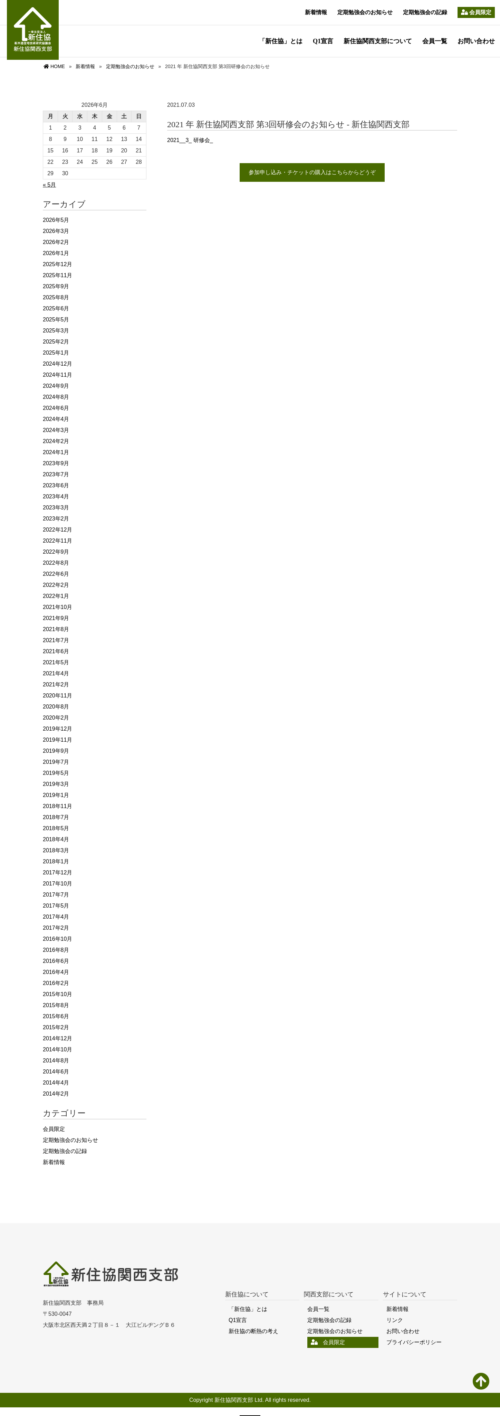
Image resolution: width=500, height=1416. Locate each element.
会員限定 (476, 12)
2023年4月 (56, 496)
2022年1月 (56, 596)
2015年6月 (56, 1016)
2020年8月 (56, 707)
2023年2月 (56, 519)
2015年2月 (56, 1027)
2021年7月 (56, 640)
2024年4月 (56, 419)
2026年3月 (56, 231)
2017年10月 (57, 884)
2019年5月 (56, 773)
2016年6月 (56, 961)
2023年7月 (56, 474)
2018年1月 (56, 861)
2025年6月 (56, 308)
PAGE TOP (481, 1382)
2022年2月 (56, 585)
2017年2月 (56, 928)
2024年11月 (57, 375)
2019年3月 (56, 784)
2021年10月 (57, 607)
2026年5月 (56, 220)
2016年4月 (56, 972)
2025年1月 (56, 353)
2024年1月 (56, 452)
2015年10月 (57, 994)
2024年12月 (57, 364)
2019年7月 (56, 762)
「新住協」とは (280, 41)
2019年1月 (56, 795)
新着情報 (316, 12)
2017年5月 (56, 906)
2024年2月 (56, 441)
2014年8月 (56, 1060)
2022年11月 (57, 541)
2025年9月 (56, 286)
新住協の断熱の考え (253, 1331)
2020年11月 (57, 695)
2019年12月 (57, 729)
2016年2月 (56, 983)
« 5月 (49, 185)
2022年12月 (57, 530)
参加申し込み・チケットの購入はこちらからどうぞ (312, 172)
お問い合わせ (476, 41)
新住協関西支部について (378, 41)
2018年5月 (56, 828)
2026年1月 (56, 253)
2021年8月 (56, 629)
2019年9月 (56, 751)
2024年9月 (56, 386)
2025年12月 (57, 264)
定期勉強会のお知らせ (365, 12)
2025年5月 (56, 319)
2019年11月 (57, 740)
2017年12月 (57, 872)
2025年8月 (56, 297)
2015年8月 (56, 1005)
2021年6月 (56, 651)
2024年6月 (56, 408)
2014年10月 (57, 1049)
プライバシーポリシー (414, 1342)
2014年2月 (56, 1094)
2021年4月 (56, 673)
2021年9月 (56, 618)
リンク (394, 1320)
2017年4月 (56, 917)
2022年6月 (56, 574)
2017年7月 (56, 895)
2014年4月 (56, 1083)
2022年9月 (56, 552)
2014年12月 (57, 1038)
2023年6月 (56, 485)
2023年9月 (56, 463)
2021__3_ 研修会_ (190, 140)
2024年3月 (56, 430)
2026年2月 (56, 242)
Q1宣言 (323, 41)
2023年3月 (56, 507)
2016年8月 (56, 950)
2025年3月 (56, 331)
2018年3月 (56, 850)
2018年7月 (56, 817)
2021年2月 (56, 684)
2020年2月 (56, 718)
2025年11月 (57, 275)
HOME (54, 66)
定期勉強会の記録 (425, 12)
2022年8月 (56, 563)
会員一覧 (434, 41)
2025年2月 (56, 342)
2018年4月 (56, 839)
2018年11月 (57, 806)
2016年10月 (57, 939)
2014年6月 (56, 1072)
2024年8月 (56, 397)
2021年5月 (56, 662)
